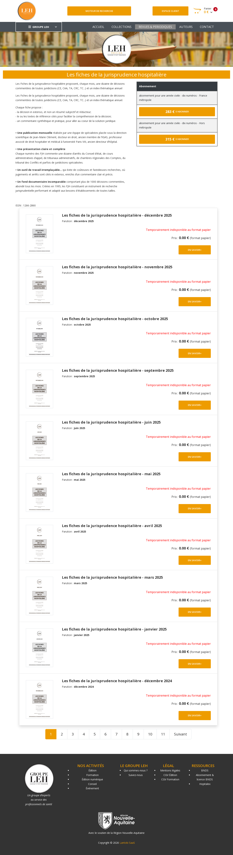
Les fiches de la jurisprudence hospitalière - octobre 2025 (115, 318)
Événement (92, 788)
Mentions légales (170, 770)
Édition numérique (92, 779)
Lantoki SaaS (127, 842)
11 (163, 734)
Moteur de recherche (99, 11)
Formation (92, 775)
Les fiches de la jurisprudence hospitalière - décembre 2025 (117, 215)
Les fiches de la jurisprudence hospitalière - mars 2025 (112, 577)
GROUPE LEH (38, 27)
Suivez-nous (136, 775)
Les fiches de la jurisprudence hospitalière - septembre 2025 (118, 370)
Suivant (180, 734)
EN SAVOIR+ (195, 249)
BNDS (204, 770)
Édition (92, 770)
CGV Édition (170, 775)
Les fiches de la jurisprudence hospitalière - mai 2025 (111, 473)
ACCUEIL (98, 27)
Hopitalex (204, 784)
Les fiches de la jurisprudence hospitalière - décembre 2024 (117, 680)
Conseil (92, 784)
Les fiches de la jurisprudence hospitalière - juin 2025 (111, 422)
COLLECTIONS (121, 27)
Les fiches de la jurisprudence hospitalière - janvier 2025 (114, 629)
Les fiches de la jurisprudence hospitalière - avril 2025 (112, 525)
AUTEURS (186, 27)
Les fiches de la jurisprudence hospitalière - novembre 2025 (117, 266)
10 (150, 734)
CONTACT (207, 27)
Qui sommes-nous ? (135, 770)
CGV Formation (170, 779)
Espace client (170, 11)
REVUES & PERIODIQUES (155, 27)
